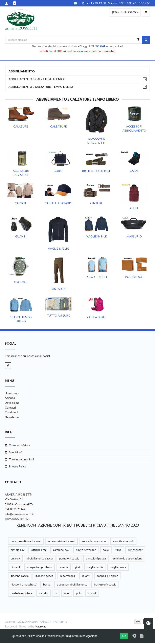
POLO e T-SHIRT (96, 276)
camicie (63, 567)
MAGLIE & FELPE (58, 248)
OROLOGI (20, 282)
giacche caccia (20, 575)
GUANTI (20, 236)
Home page (12, 393)
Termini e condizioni (21, 459)
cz (56, 593)
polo (79, 593)
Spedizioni (15, 452)
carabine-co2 (61, 549)
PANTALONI (58, 289)
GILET (134, 208)
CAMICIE (21, 203)
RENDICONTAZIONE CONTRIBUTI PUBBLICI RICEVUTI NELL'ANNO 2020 (77, 525)
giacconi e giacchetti (24, 584)
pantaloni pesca (96, 558)
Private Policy (17, 466)
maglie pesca (118, 567)
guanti (86, 575)
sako (106, 549)
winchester (135, 549)
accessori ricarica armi (61, 541)
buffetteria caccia (105, 584)
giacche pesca (44, 575)
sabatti (43, 593)
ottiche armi (38, 549)
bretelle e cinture (21, 593)
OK (124, 636)
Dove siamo (12, 402)
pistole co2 (18, 549)
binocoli (15, 567)
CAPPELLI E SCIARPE (58, 203)
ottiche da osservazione (127, 558)
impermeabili (67, 575)
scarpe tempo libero (39, 567)
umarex (15, 558)
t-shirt (92, 593)
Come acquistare (19, 445)
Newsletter (12, 417)
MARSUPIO (134, 236)
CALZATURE (58, 126)
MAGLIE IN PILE (96, 236)
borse (46, 584)
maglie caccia (95, 567)
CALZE (134, 171)
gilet (77, 567)
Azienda (10, 397)
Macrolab (40, 626)
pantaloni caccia (69, 558)
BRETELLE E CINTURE (96, 171)
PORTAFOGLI (134, 276)
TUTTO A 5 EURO (58, 315)
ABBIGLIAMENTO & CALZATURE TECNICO (37, 79)
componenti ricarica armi (26, 541)
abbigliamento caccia (40, 558)
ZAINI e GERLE (96, 317)
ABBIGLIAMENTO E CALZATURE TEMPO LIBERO (40, 86)
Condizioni (11, 412)
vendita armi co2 (123, 541)
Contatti (10, 407)
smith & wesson (86, 549)
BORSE (58, 171)
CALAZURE (20, 126)
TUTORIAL (98, 46)
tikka (118, 549)
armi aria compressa (94, 541)
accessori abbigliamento (72, 584)
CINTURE (96, 203)
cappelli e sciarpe (107, 575)
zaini (66, 593)
